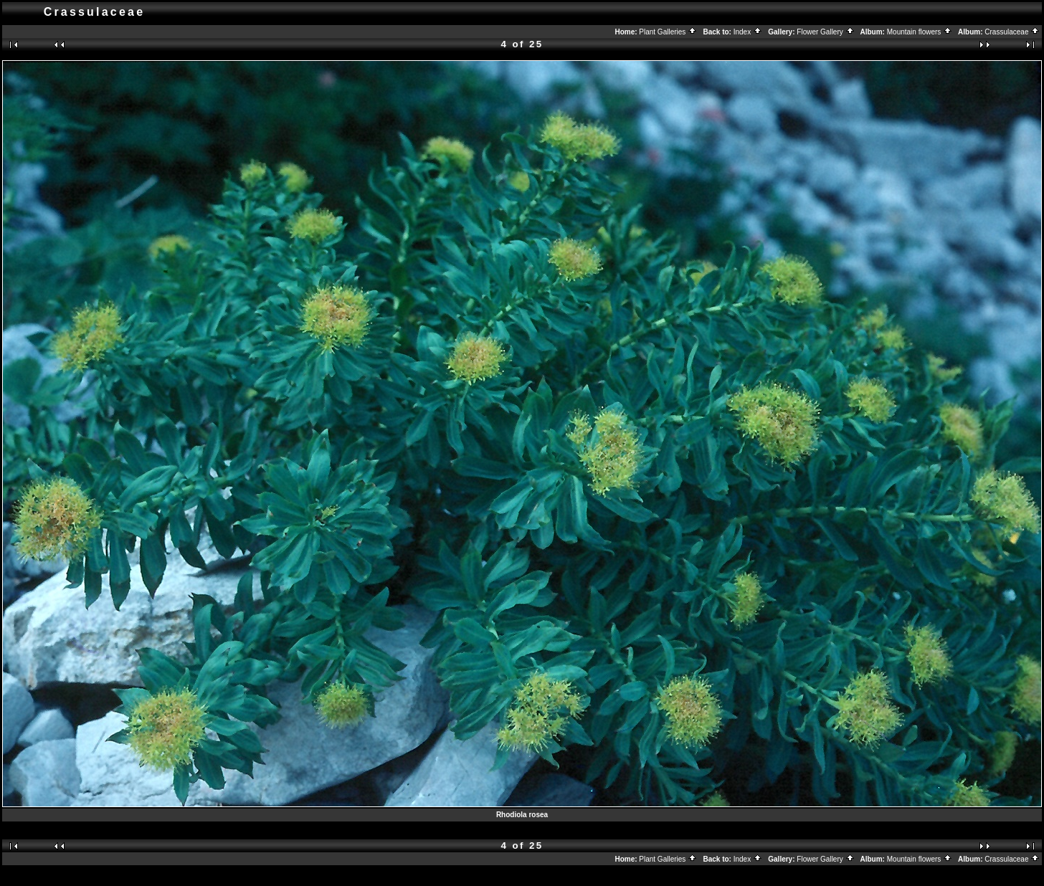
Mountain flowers (919, 32)
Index (748, 32)
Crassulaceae (1012, 32)
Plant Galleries (668, 32)
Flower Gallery (825, 32)
